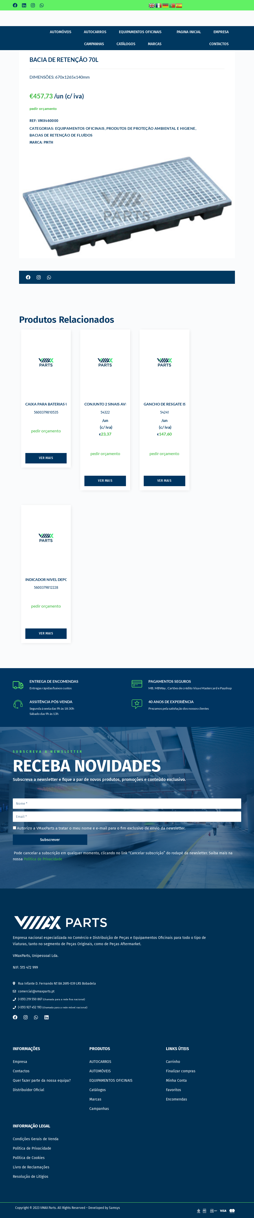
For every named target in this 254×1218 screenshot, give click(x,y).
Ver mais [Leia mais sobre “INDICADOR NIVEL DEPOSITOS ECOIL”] (46, 633)
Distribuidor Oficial (28, 1090)
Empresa (221, 32)
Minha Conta (176, 1080)
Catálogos (126, 44)
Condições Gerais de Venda (36, 1139)
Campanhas (94, 44)
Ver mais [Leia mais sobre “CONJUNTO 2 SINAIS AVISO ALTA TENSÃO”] (105, 481)
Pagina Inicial (189, 32)
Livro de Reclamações (31, 1167)
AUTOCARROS (95, 32)
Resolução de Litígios (30, 1176)
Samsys (114, 1208)
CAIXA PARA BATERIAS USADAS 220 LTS (59, 404)
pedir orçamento (43, 108)
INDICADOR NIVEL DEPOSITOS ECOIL (57, 579)
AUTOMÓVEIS (60, 32)
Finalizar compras (180, 1071)
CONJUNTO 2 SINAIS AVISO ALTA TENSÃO (120, 404)
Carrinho (173, 1062)
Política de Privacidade (43, 859)
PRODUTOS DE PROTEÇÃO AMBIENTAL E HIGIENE (150, 128)
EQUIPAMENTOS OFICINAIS (140, 32)
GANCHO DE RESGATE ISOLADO (171, 404)
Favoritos (173, 1090)
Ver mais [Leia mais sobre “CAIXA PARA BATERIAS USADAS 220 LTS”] (46, 458)
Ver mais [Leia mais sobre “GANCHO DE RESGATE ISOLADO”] (164, 481)
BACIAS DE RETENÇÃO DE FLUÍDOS (61, 135)
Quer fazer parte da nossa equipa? (42, 1080)
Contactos (219, 44)
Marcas (154, 44)
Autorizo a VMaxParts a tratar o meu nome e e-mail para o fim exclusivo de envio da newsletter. (101, 828)
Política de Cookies (29, 1158)
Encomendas (176, 1099)
